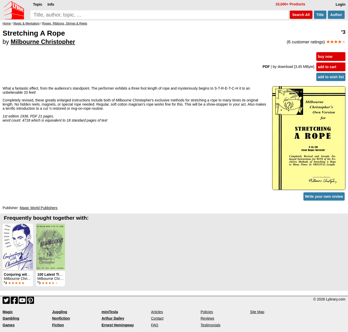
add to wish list (331, 77)
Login (340, 4)
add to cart (327, 67)
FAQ (154, 325)
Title (320, 15)
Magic (8, 312)
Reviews (207, 318)
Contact (157, 318)
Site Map (257, 312)
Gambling (11, 318)
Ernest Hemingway (118, 325)
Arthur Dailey (113, 318)
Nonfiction (61, 318)
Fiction (58, 325)
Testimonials (210, 325)
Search (301, 15)
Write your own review (324, 196)
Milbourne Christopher (43, 41)
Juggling (59, 312)
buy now (325, 56)
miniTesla (110, 312)
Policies (207, 312)
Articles (157, 312)
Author (336, 15)
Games (9, 325)
